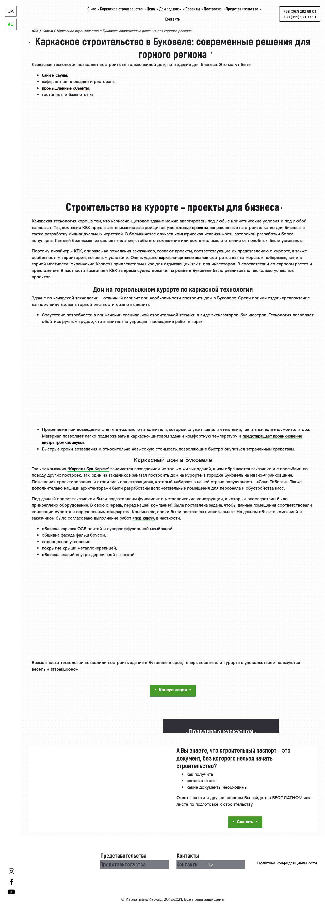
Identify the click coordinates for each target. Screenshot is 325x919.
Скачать (245, 822)
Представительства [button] (123, 864)
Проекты (192, 8)
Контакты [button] (187, 864)
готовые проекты (193, 228)
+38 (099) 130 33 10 (300, 17)
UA (11, 11)
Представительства (242, 8)
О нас (91, 8)
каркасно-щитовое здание (185, 258)
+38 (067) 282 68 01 (300, 12)
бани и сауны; (55, 75)
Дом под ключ (170, 8)
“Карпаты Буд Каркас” (89, 469)
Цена (151, 8)
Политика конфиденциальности (287, 864)
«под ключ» (144, 518)
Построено (213, 8)
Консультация (173, 690)
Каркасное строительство (121, 8)
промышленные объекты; (67, 88)
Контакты (173, 19)
